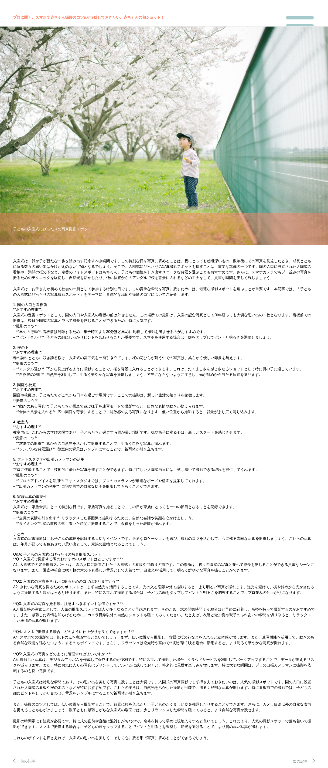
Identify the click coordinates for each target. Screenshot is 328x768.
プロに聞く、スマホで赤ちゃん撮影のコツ (48, 17)
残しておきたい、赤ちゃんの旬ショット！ (129, 17)
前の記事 (24, 761)
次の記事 (304, 761)
